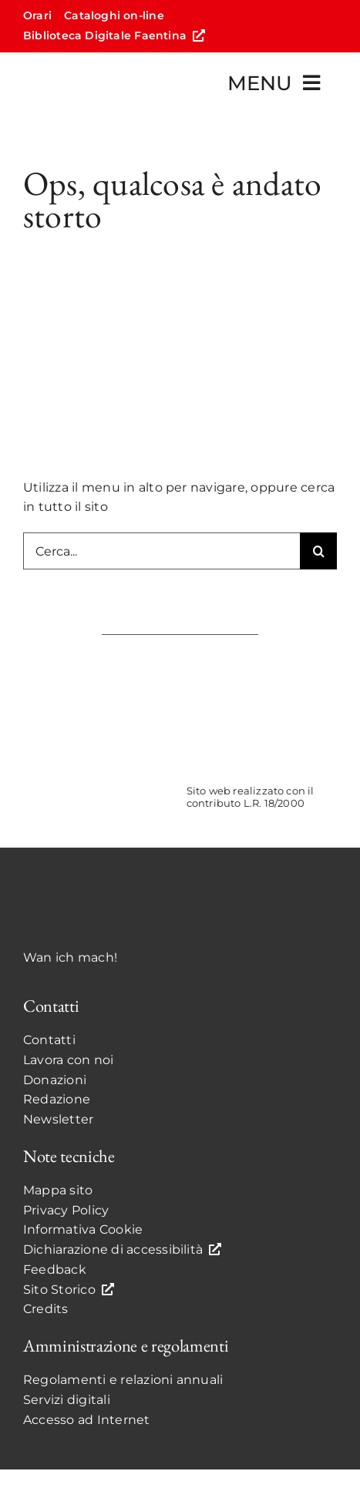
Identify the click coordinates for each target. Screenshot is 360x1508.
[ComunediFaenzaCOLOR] (98, 668)
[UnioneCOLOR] (262, 668)
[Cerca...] (161, 550)
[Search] (318, 550)
